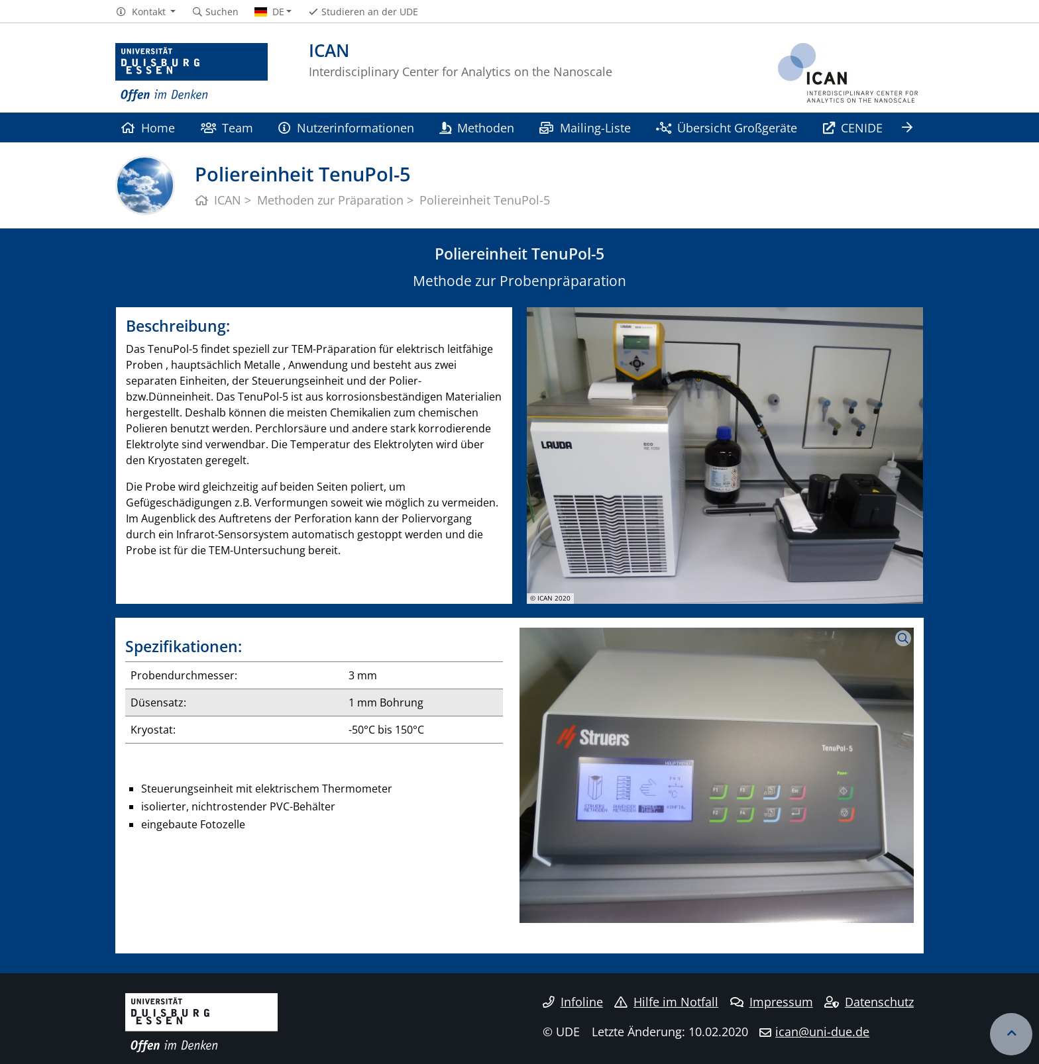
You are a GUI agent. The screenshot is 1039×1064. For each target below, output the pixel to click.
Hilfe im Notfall (666, 1002)
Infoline (573, 1002)
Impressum (771, 1002)
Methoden (476, 127)
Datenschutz (869, 1002)
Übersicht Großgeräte (726, 127)
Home (148, 127)
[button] (145, 12)
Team (227, 127)
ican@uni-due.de (822, 1032)
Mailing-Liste (584, 127)
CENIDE (853, 127)
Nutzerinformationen (345, 127)
